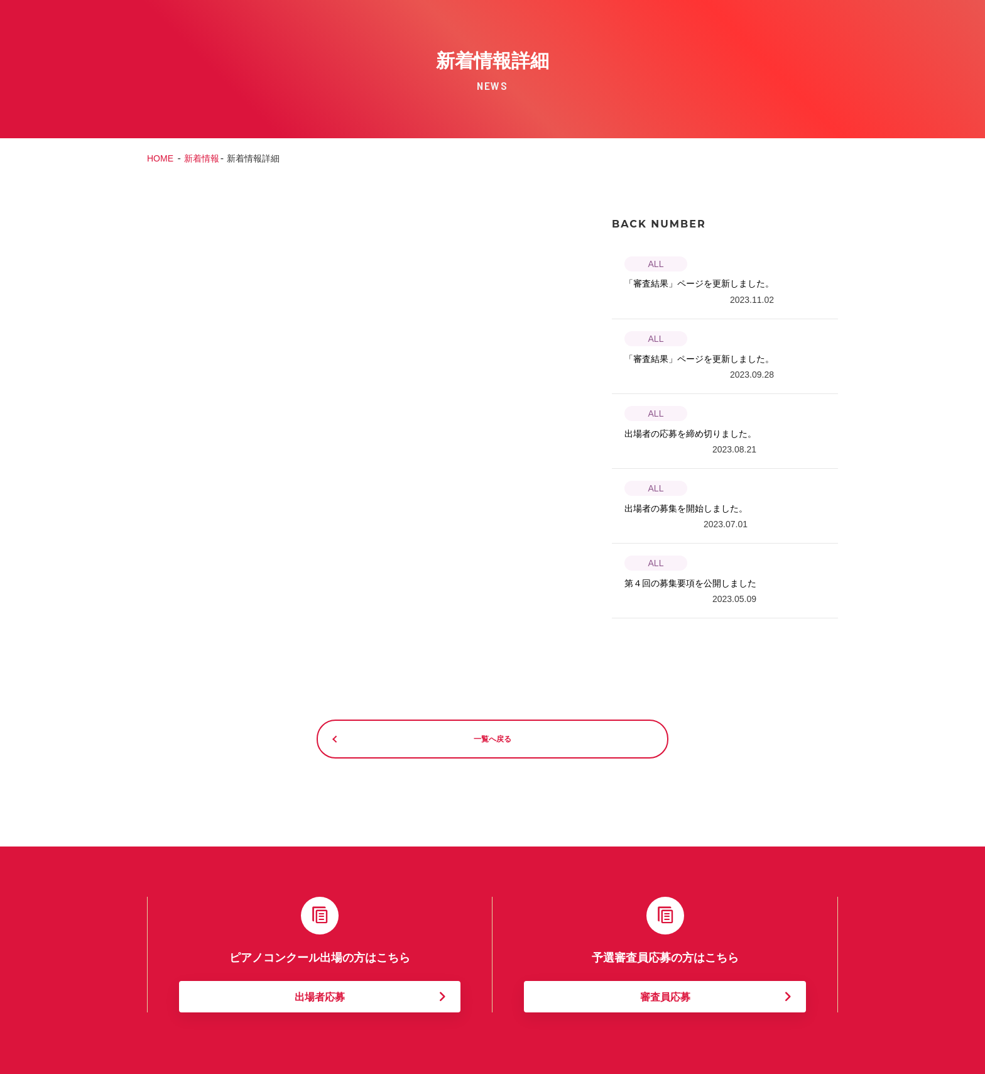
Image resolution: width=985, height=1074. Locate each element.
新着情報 (201, 158)
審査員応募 (665, 995)
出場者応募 (320, 995)
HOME (160, 158)
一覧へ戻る (492, 738)
